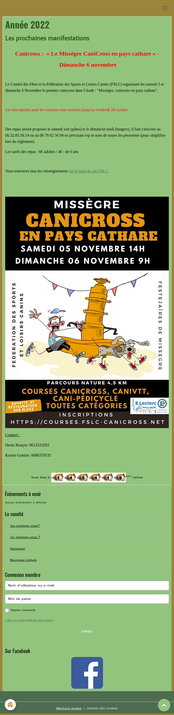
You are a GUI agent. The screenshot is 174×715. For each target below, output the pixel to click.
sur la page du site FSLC (88, 171)
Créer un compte (15, 620)
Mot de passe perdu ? (41, 620)
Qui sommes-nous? (25, 525)
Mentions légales (69, 708)
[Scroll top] (164, 705)
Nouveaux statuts (23, 560)
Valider (87, 631)
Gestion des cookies (102, 708)
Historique (17, 548)
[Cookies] (10, 704)
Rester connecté (23, 610)
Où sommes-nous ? (25, 537)
